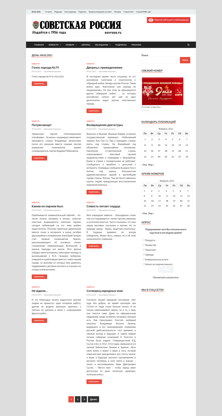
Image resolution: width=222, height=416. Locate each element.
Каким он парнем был (47, 206)
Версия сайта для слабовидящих (168, 19)
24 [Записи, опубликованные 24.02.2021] (159, 156)
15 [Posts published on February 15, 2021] (145, 200)
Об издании (101, 45)
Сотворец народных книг (105, 290)
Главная (39, 45)
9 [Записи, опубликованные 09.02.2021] (152, 145)
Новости (53, 45)
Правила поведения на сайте (100, 12)
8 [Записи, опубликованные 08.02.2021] (145, 145)
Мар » (151, 164)
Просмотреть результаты (166, 277)
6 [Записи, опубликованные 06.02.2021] (179, 139)
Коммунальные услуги (156, 259)
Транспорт (150, 249)
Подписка (82, 12)
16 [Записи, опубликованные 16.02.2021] (152, 150)
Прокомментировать (52, 71)
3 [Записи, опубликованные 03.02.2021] (159, 139)
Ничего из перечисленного (159, 264)
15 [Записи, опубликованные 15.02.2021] (145, 150)
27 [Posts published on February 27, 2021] (181, 205)
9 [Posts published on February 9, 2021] (151, 195)
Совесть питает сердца (103, 206)
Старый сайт (128, 12)
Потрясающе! (42, 125)
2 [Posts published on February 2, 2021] (151, 190)
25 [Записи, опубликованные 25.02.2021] (166, 156)
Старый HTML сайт (143, 12)
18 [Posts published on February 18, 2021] (167, 200)
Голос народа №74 (45, 67)
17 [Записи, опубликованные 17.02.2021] (159, 150)
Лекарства (150, 245)
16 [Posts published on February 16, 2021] (152, 200)
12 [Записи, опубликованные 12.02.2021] (172, 145)
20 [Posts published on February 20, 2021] (181, 200)
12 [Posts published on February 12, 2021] (174, 195)
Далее (93, 399)
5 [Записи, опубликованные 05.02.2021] (172, 139)
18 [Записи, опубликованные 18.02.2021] (166, 150)
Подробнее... (38, 83)
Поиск (144, 55)
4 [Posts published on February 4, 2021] (166, 190)
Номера (70, 45)
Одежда (149, 254)
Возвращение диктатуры (105, 125)
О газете (48, 12)
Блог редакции (70, 12)
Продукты (150, 240)
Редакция (58, 12)
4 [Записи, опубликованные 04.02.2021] (165, 139)
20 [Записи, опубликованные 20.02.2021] (179, 150)
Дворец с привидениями (104, 67)
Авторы (85, 45)
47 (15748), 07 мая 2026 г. (151, 107)
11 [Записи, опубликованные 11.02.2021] (166, 145)
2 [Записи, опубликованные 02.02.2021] (152, 139)
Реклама (117, 12)
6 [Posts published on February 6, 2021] (180, 190)
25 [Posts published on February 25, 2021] (167, 205)
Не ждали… (40, 290)
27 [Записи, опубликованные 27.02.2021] (179, 156)
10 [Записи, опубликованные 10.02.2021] (159, 145)
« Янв (144, 164)
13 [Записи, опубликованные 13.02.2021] (179, 145)
